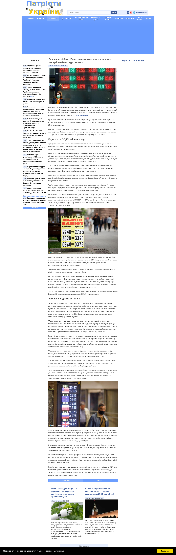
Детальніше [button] (59, 551)
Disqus (99, 481)
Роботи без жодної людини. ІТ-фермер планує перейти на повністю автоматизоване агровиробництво (33, 123)
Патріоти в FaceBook (132, 60)
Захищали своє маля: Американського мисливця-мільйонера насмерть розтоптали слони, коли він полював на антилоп (33, 111)
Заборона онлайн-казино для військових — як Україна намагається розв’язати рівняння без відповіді (34, 92)
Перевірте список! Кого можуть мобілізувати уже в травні (34, 102)
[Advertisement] (88, 38)
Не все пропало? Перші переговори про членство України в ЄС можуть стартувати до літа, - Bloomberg (34, 80)
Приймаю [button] (165, 551)
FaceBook (66, 481)
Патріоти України (81, 115)
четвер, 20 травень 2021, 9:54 (58, 66)
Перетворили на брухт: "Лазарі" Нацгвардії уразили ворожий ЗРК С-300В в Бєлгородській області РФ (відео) (34, 171)
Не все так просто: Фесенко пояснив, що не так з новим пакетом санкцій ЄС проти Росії (99, 491)
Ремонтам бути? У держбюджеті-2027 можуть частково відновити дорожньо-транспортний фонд (33, 159)
